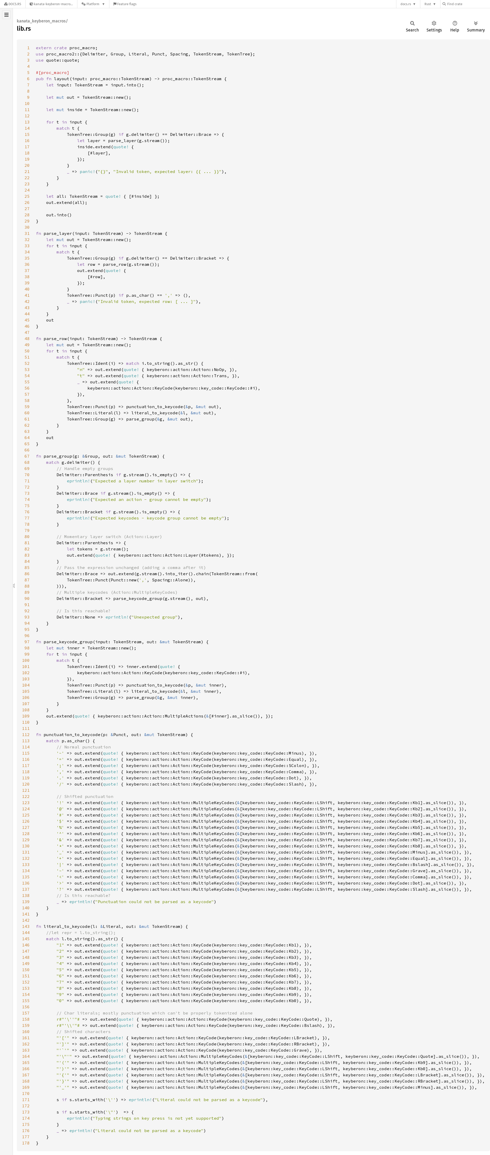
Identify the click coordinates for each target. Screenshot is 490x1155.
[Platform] (93, 4)
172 (26, 1105)
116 (26, 759)
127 (26, 827)
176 (26, 1130)
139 (26, 901)
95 (27, 629)
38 (27, 276)
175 (26, 1124)
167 (26, 1074)
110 (26, 722)
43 (27, 307)
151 (26, 975)
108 (26, 709)
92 (27, 610)
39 (27, 282)
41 (27, 295)
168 (26, 1081)
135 (26, 876)
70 (27, 474)
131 (26, 852)
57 (27, 394)
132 (26, 858)
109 (26, 716)
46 (27, 326)
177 (26, 1136)
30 (27, 227)
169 (26, 1087)
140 (26, 907)
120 (26, 784)
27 (27, 208)
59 (27, 406)
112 (26, 734)
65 (27, 443)
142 (26, 920)
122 (26, 796)
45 (27, 320)
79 (27, 530)
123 (26, 802)
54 (27, 375)
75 (27, 505)
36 (27, 264)
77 (27, 518)
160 (26, 1031)
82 (27, 548)
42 (27, 301)
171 (26, 1099)
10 (27, 103)
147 (26, 951)
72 (27, 487)
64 (27, 437)
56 (27, 388)
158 (26, 1019)
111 (26, 728)
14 (27, 128)
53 (27, 369)
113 (26, 740)
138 (26, 895)
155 (26, 1000)
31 (27, 233)
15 (27, 134)
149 (26, 963)
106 (26, 697)
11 (27, 109)
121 (26, 790)
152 (26, 982)
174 (26, 1118)
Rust (427, 4)
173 (26, 1112)
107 (26, 703)
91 (27, 604)
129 (26, 839)
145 (26, 938)
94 (27, 623)
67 (27, 456)
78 (27, 524)
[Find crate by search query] (468, 4)
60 (27, 412)
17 (27, 146)
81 (27, 542)
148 (26, 957)
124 (26, 808)
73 (27, 493)
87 (27, 579)
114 (26, 746)
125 (26, 815)
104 (26, 685)
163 (26, 1050)
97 (27, 641)
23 (27, 183)
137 (26, 889)
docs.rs (405, 4)
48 (27, 338)
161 (26, 1037)
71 (27, 480)
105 (26, 691)
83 (27, 555)
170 (26, 1093)
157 (26, 1013)
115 (26, 753)
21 (27, 171)
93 (27, 617)
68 (27, 462)
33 (27, 245)
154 (26, 994)
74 (27, 499)
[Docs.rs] (12, 4)
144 (26, 932)
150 (26, 969)
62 (27, 425)
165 (26, 1062)
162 (26, 1043)
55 (27, 381)
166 (26, 1068)
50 (27, 350)
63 (27, 431)
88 (27, 586)
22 (27, 177)
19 (27, 159)
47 (27, 332)
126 (26, 821)
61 (27, 419)
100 (26, 660)
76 (27, 511)
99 (27, 654)
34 (27, 251)
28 (27, 214)
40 (27, 289)
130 (26, 845)
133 (26, 864)
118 (26, 771)
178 (26, 1142)
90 (27, 598)
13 (27, 122)
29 (27, 221)
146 (26, 944)
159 (26, 1025)
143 (26, 926)
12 (27, 115)
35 (27, 258)
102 (26, 672)
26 (27, 202)
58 (27, 400)
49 (27, 344)
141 (26, 914)
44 (27, 313)
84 (27, 561)
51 (27, 357)
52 (27, 363)
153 (26, 988)
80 (27, 536)
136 (26, 883)
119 (26, 777)
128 (26, 833)
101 (26, 666)
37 (27, 270)
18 (27, 152)
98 (27, 647)
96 (27, 635)
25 (27, 196)
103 (26, 678)
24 (27, 190)
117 (26, 765)
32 (27, 239)
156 (26, 1006)
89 (27, 592)
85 (27, 567)
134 (26, 870)
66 (27, 449)
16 (27, 140)
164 (26, 1056)
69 (27, 468)
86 (27, 573)
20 (27, 165)
